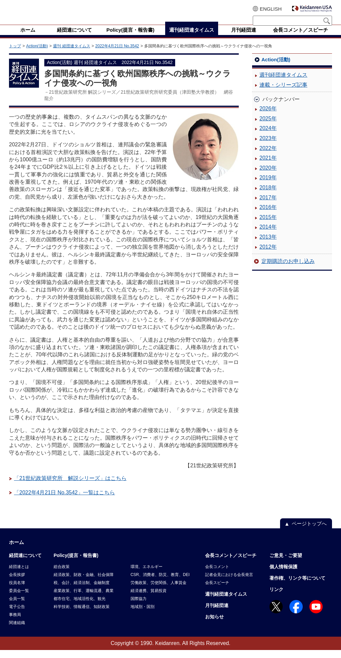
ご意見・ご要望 (285, 563)
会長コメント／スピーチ (230, 563)
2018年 (268, 195)
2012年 (268, 255)
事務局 (15, 622)
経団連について (25, 563)
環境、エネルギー (147, 574)
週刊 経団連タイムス (71, 54)
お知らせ (214, 624)
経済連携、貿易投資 (149, 598)
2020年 (268, 176)
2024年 (268, 136)
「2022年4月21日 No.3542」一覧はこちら (64, 500)
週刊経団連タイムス (283, 83)
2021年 (268, 166)
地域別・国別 (143, 614)
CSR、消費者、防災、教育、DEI (160, 582)
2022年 (268, 156)
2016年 (268, 215)
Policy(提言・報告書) (76, 563)
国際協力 (139, 606)
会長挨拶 (17, 582)
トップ (15, 54)
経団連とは (19, 574)
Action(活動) (37, 54)
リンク (276, 597)
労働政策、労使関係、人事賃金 (158, 590)
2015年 (268, 225)
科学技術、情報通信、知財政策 (82, 614)
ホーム (16, 550)
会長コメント (217, 574)
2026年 (268, 116)
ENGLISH (271, 9)
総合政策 (62, 574)
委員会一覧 (19, 598)
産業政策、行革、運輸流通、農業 (84, 598)
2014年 (268, 235)
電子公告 (17, 614)
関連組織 (17, 630)
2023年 (268, 146)
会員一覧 (17, 606)
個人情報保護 (283, 574)
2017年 (268, 205)
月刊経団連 (216, 613)
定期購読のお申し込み (288, 269)
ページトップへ (309, 531)
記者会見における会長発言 (229, 582)
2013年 (268, 245)
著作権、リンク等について (297, 586)
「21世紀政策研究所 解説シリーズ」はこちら (70, 486)
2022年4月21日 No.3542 (117, 54)
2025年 (268, 126)
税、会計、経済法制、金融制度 (82, 590)
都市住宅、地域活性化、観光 (80, 606)
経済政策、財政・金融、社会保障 (84, 582)
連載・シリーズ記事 (283, 93)
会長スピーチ (217, 590)
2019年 (268, 185)
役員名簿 (17, 590)
